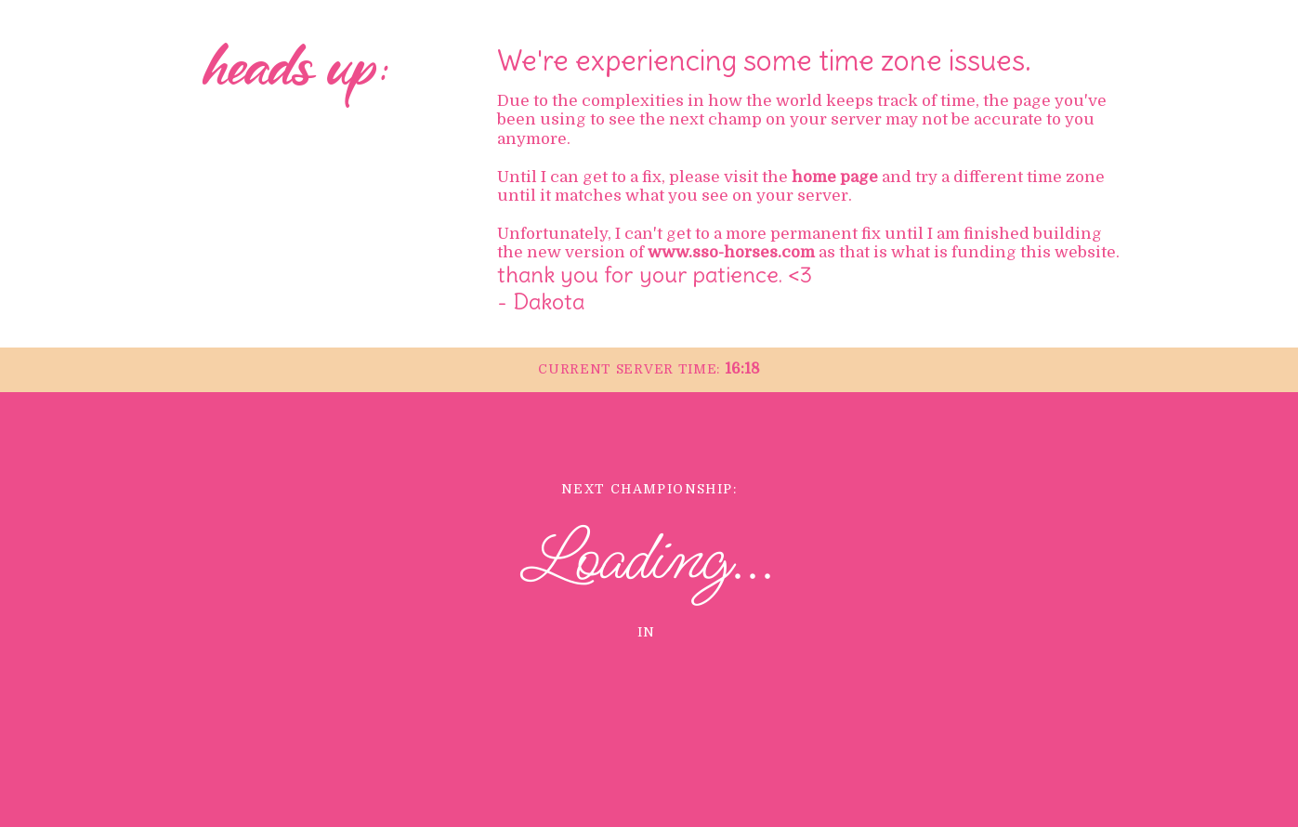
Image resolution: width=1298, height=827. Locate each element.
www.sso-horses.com (731, 252)
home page (835, 177)
